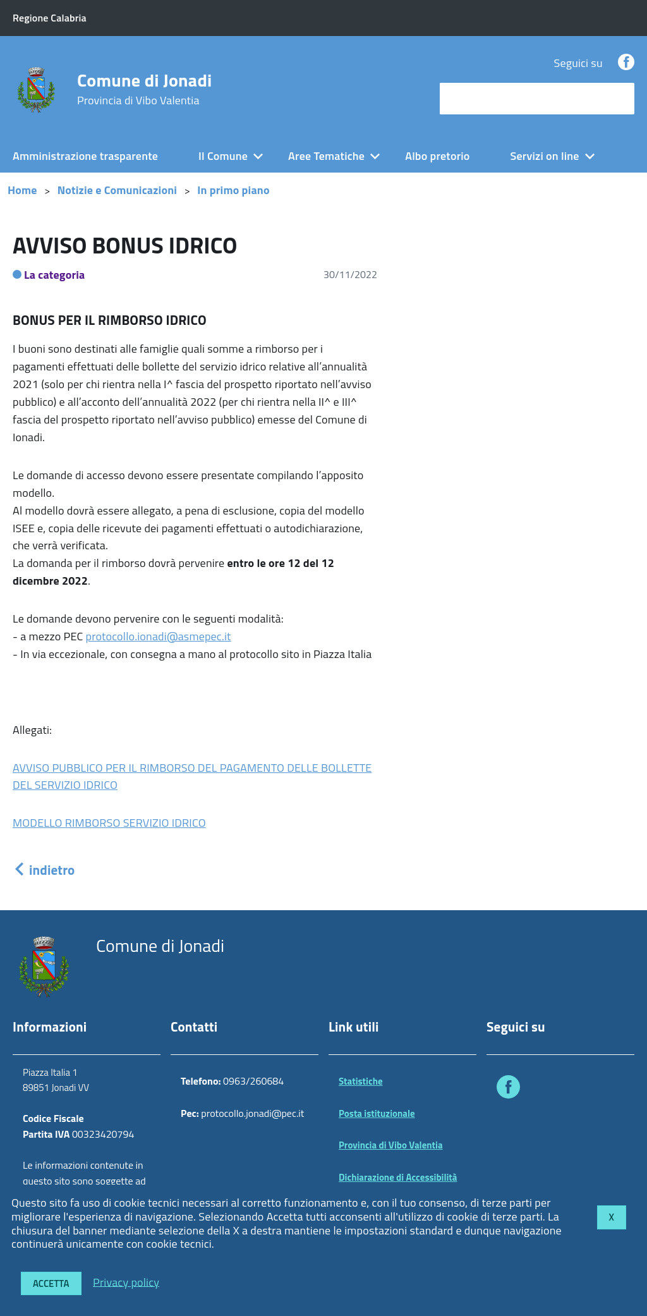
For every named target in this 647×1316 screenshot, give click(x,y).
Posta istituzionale (377, 1113)
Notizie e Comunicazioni (117, 189)
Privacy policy (126, 1281)
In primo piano (233, 189)
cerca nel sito (475, 98)
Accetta (51, 1283)
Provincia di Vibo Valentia (391, 1145)
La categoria (54, 274)
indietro (44, 870)
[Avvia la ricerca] (618, 98)
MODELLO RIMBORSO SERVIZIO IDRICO (109, 822)
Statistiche (361, 1081)
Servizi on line (545, 155)
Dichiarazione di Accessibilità (398, 1177)
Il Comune (223, 155)
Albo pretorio (437, 155)
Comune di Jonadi (144, 89)
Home (22, 189)
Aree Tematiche (326, 155)
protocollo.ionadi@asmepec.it (158, 636)
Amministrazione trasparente (85, 155)
